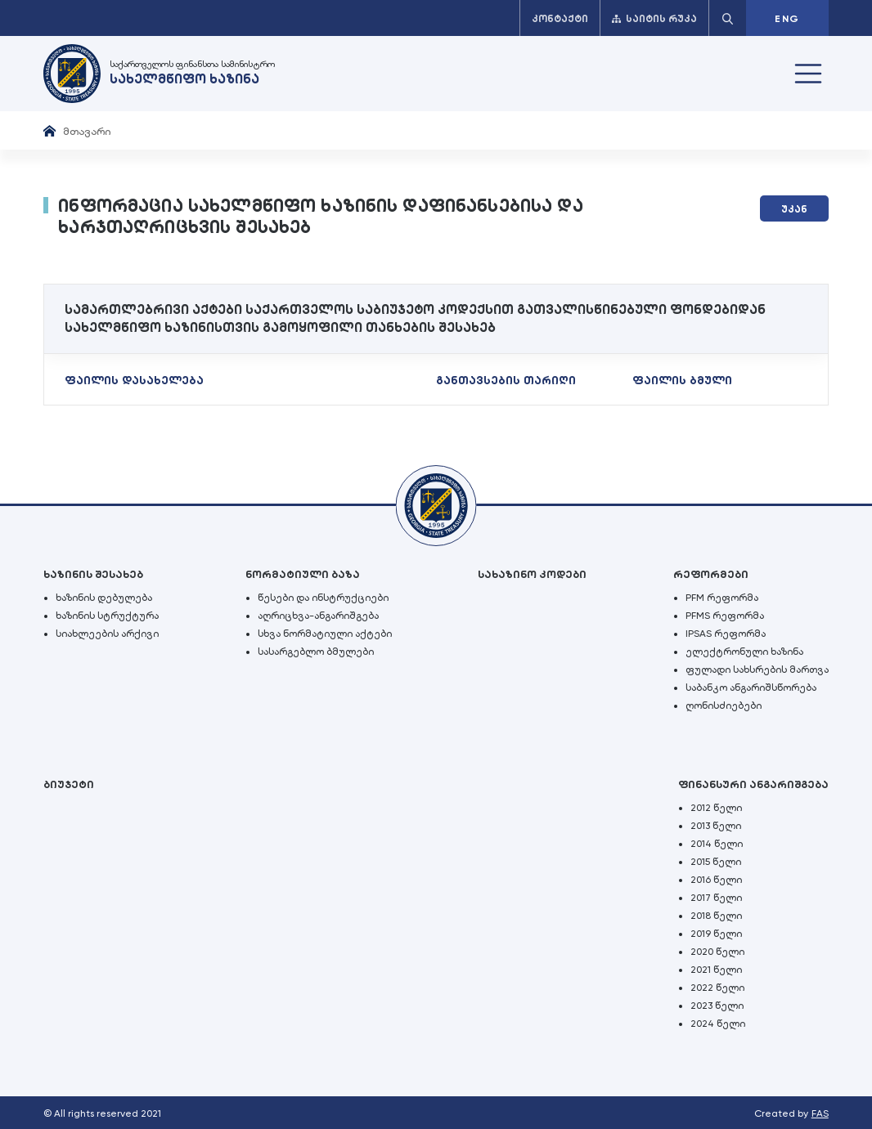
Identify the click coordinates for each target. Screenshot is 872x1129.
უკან (794, 209)
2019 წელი (716, 933)
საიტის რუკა (654, 19)
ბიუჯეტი (68, 784)
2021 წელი (716, 969)
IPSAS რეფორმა (725, 633)
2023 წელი (717, 1005)
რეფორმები (710, 574)
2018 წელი (716, 915)
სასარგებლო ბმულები (316, 651)
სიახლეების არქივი (107, 633)
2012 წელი (716, 807)
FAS (820, 1113)
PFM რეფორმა (721, 597)
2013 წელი (715, 825)
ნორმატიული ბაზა (302, 574)
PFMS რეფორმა (724, 615)
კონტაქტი (560, 19)
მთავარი (86, 131)
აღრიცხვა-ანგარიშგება (318, 615)
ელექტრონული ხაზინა (744, 651)
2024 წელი (717, 1023)
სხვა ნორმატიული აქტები (325, 633)
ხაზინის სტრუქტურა (107, 615)
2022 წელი (717, 987)
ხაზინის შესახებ (93, 574)
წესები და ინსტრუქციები (323, 597)
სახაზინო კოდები (532, 574)
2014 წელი (716, 843)
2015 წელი (715, 861)
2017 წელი (716, 897)
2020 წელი (717, 951)
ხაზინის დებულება (104, 597)
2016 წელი (716, 879)
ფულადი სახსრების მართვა (757, 669)
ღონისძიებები (723, 705)
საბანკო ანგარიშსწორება (750, 687)
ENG (787, 19)
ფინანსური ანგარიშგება (753, 784)
